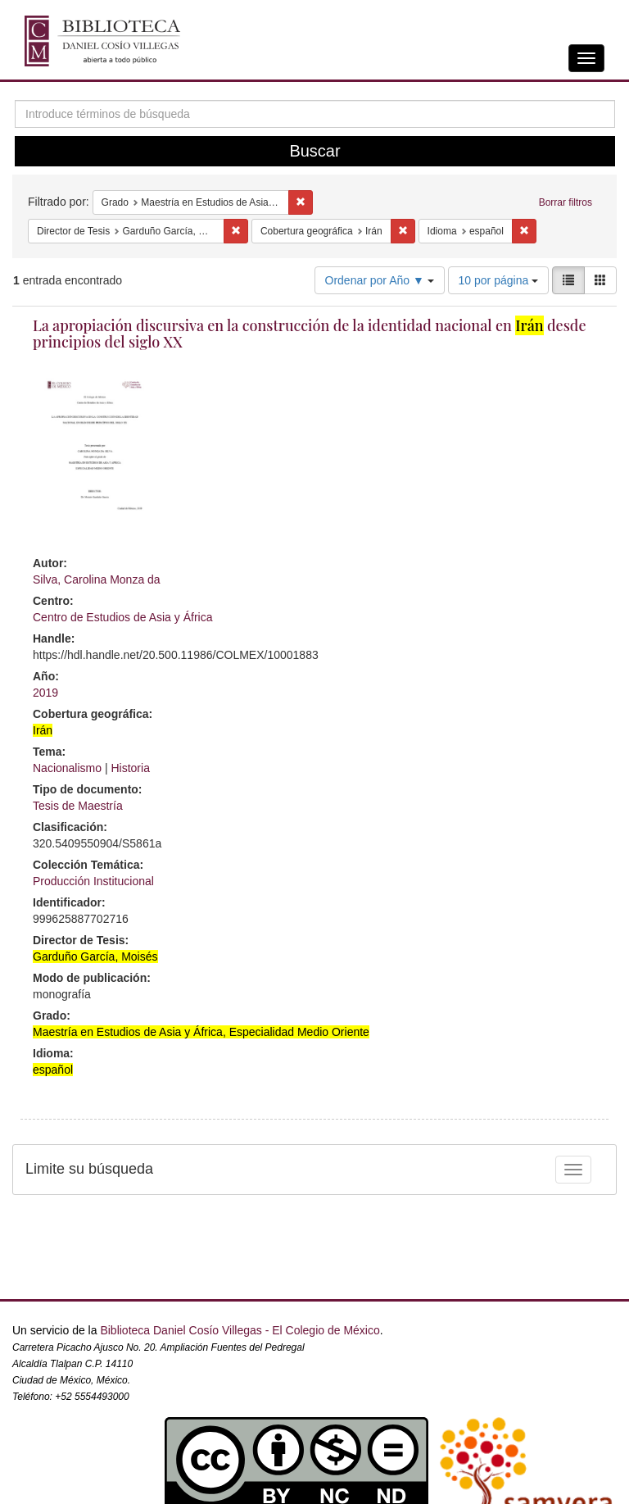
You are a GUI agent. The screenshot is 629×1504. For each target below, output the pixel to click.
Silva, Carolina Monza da (97, 579)
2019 (45, 692)
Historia (130, 768)
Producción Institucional (93, 881)
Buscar (314, 151)
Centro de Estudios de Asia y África (122, 617)
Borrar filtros (565, 202)
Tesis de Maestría (78, 805)
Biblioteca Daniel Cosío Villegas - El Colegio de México (239, 1330)
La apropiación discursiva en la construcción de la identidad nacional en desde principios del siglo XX (309, 334)
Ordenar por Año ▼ (379, 280)
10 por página (499, 280)
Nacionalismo (67, 768)
